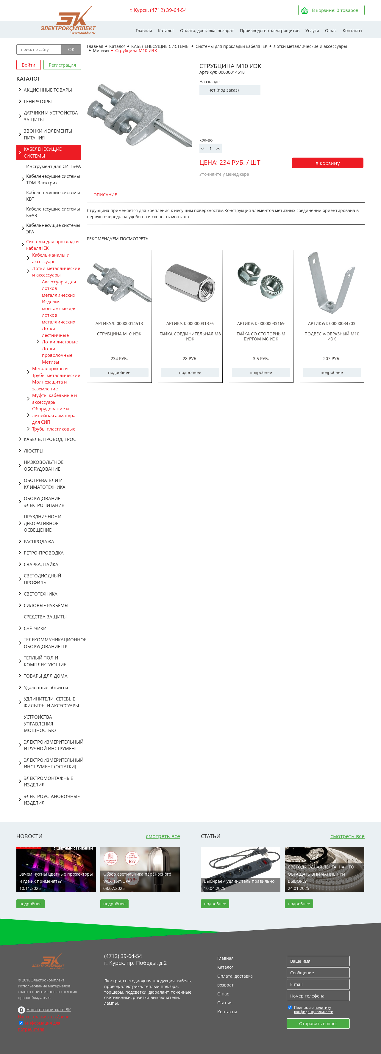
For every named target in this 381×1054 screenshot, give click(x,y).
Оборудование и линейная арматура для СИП (53, 415)
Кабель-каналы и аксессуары (51, 258)
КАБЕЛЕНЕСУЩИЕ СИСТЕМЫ (43, 152)
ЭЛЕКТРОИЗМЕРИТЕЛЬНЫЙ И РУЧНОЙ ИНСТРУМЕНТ (52, 745)
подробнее (119, 372)
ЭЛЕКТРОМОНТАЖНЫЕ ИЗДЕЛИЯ (48, 781)
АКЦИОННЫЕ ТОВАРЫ (48, 90)
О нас (331, 30)
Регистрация (62, 65)
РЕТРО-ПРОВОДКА (44, 553)
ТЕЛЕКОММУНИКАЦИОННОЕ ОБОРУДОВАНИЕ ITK (52, 643)
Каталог (166, 30)
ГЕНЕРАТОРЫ (38, 101)
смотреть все (163, 836)
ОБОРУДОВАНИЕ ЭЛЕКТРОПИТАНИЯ (44, 501)
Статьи (224, 1003)
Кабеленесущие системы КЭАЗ (53, 212)
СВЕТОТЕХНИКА (40, 594)
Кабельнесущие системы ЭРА (53, 228)
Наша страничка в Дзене (43, 1017)
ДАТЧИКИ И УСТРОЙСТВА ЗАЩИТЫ (51, 116)
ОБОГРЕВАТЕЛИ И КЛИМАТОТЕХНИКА (44, 483)
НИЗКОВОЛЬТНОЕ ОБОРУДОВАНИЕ (43, 465)
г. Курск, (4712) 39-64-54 (158, 10)
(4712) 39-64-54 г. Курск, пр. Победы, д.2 (135, 959)
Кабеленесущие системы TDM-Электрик (53, 179)
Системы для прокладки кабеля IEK (52, 244)
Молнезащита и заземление (49, 385)
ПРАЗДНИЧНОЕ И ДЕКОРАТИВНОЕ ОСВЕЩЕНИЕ (42, 523)
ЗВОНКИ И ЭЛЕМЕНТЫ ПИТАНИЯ (48, 134)
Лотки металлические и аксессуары (56, 271)
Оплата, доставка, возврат (207, 30)
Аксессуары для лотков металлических (59, 288)
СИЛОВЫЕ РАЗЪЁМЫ (46, 605)
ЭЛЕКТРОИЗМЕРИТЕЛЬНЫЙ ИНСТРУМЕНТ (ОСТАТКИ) (52, 763)
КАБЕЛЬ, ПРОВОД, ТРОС (50, 439)
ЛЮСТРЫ (33, 451)
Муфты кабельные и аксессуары (54, 398)
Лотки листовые (60, 342)
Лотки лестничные (55, 331)
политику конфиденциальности (313, 1009)
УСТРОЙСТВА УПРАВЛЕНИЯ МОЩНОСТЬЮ (40, 723)
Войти (28, 65)
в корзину (328, 163)
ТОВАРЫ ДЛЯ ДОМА (46, 676)
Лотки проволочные (57, 351)
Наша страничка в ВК (48, 1009)
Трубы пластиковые (53, 429)
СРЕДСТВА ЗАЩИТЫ (45, 617)
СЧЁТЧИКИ (35, 628)
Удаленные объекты (46, 687)
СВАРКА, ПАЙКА (41, 564)
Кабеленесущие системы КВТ (53, 195)
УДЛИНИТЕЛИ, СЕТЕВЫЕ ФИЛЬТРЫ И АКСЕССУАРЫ (51, 702)
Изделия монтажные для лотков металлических (59, 312)
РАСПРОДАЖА (39, 541)
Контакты (352, 30)
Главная (144, 30)
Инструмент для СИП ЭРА (53, 166)
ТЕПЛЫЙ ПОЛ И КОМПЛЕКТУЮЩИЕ (45, 661)
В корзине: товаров (335, 10)
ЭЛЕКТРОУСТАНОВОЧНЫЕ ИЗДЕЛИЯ (52, 799)
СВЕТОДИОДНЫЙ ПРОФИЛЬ (42, 579)
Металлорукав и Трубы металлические (56, 371)
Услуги (312, 30)
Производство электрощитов (269, 30)
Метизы (50, 362)
